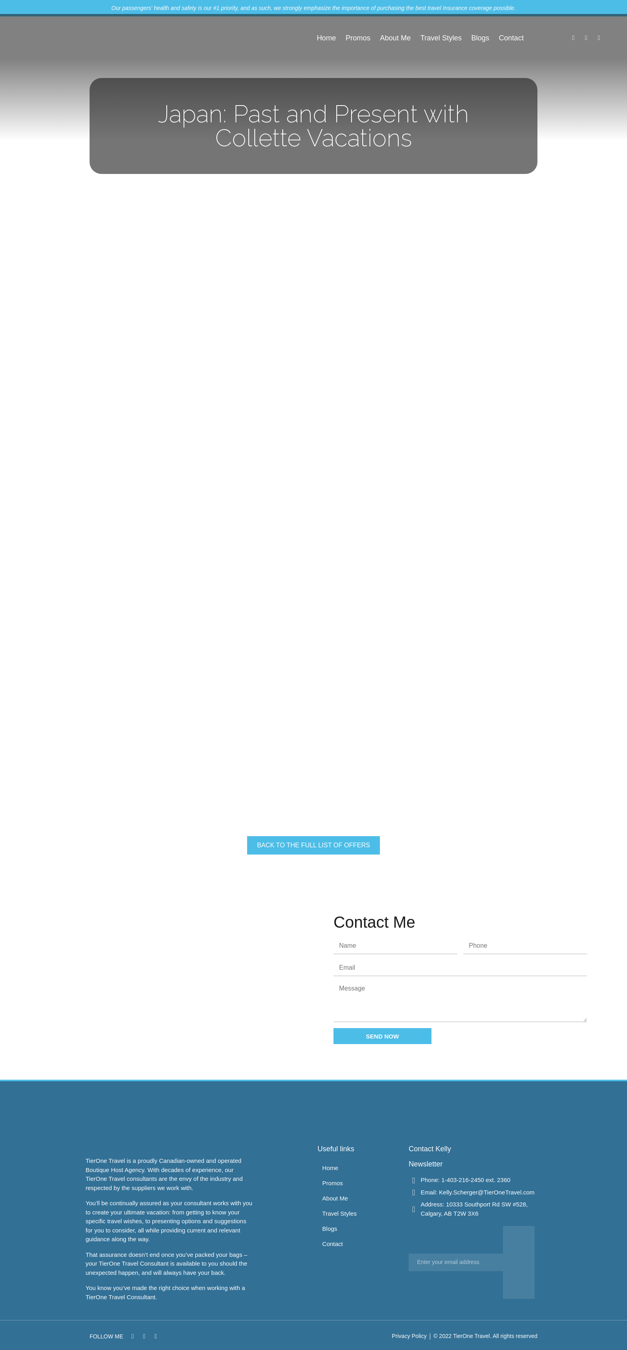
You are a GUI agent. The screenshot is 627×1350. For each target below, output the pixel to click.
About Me (395, 38)
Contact (511, 38)
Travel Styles (440, 38)
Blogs (480, 38)
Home (326, 38)
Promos (357, 38)
